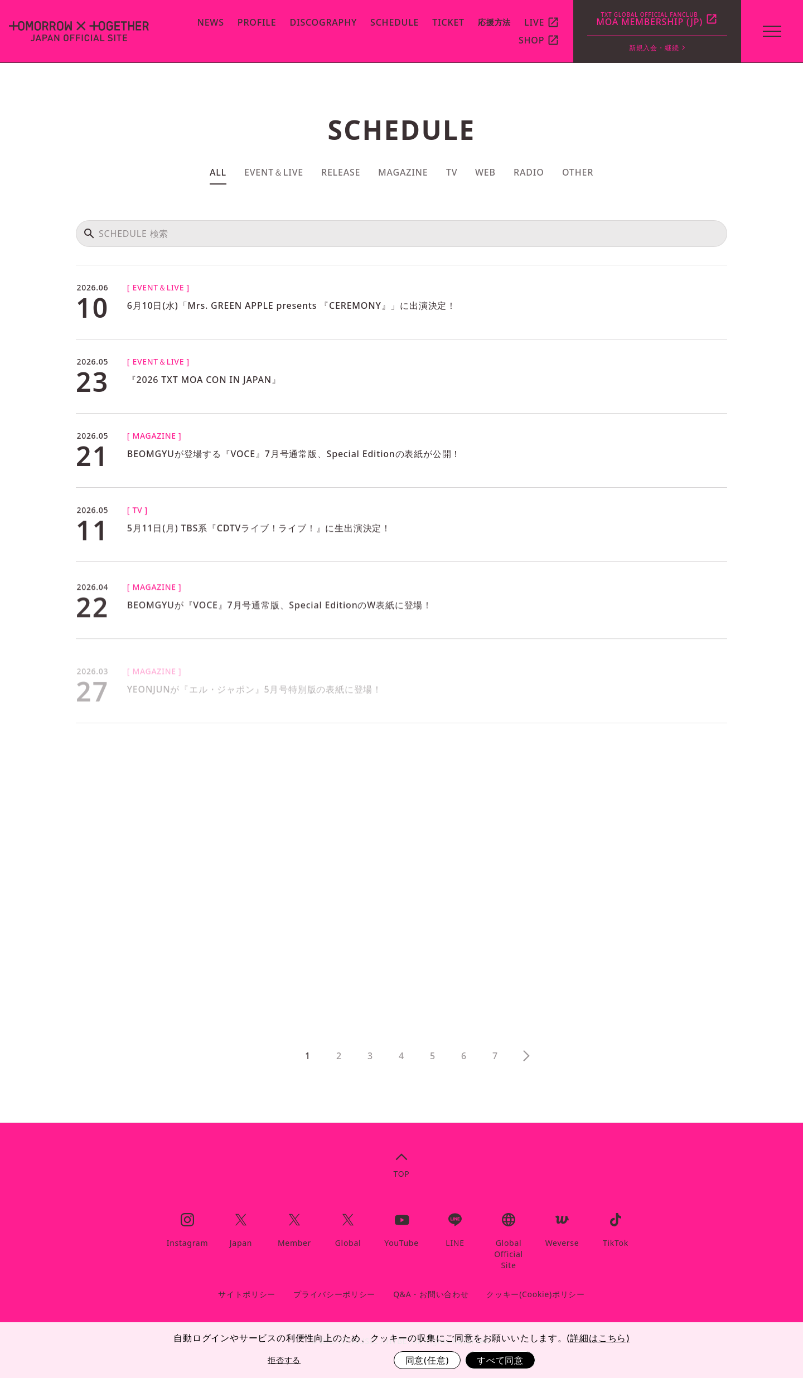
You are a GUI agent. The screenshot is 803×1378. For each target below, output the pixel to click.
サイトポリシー (246, 1294)
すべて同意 (500, 1360)
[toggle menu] (772, 31)
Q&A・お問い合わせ (430, 1294)
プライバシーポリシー (334, 1294)
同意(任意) (427, 1360)
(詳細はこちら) (598, 1338)
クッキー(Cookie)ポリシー (535, 1294)
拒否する (284, 1360)
